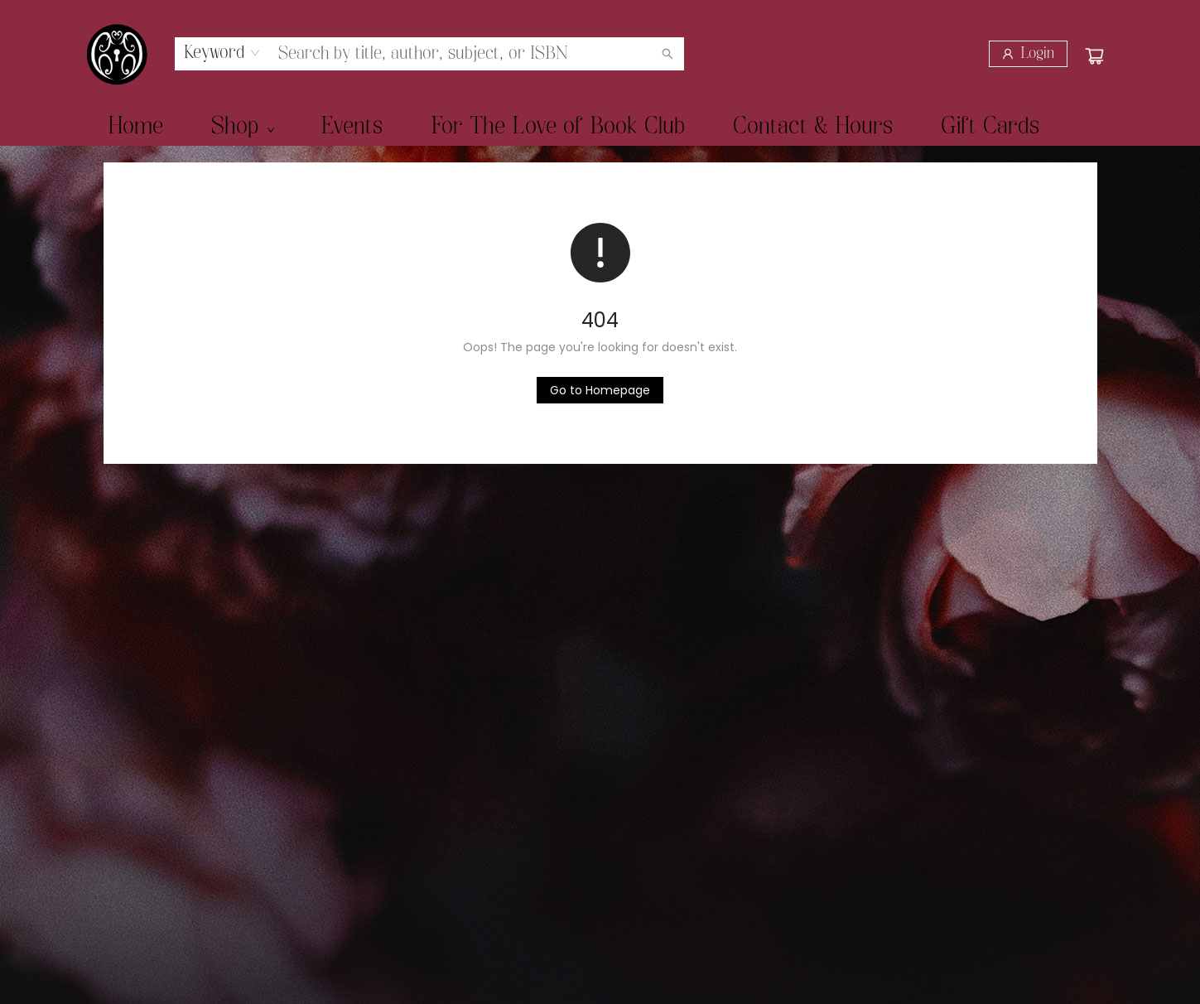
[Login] (1028, 54)
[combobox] (222, 53)
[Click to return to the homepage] (600, 390)
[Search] (667, 53)
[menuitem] (135, 127)
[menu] (600, 127)
